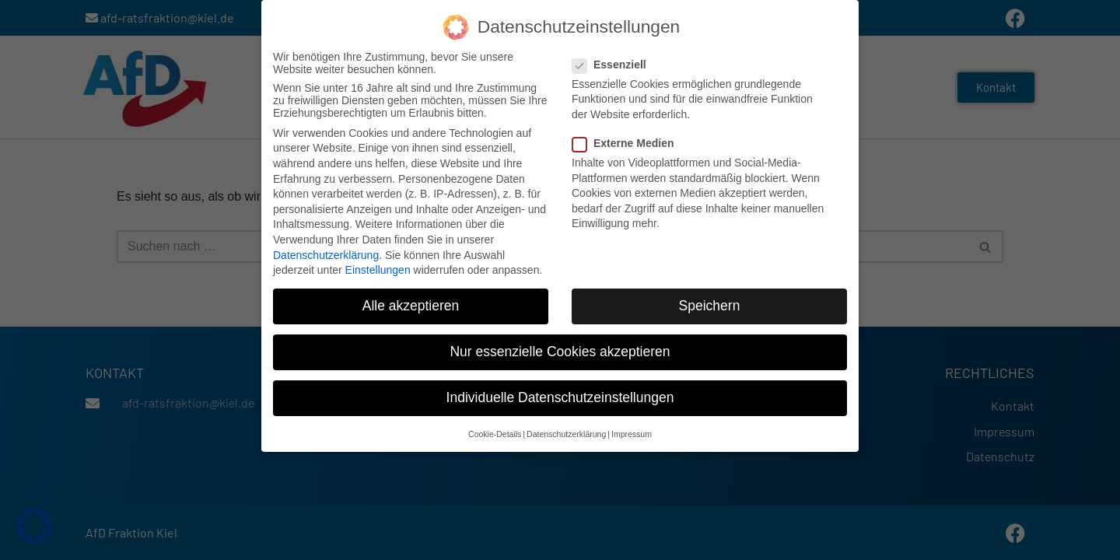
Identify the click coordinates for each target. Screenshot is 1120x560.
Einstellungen (378, 270)
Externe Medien (628, 143)
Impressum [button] (631, 434)
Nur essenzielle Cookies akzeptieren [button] (560, 351)
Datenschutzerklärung (326, 254)
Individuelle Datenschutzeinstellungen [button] (560, 397)
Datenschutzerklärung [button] (566, 434)
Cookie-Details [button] (494, 434)
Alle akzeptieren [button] (411, 305)
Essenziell (614, 64)
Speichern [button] (709, 305)
